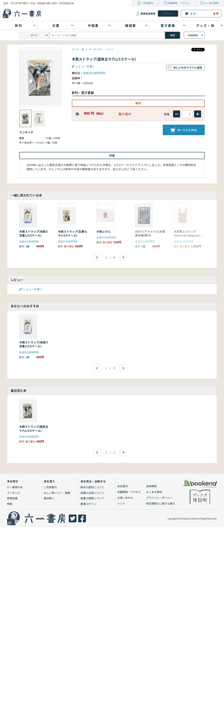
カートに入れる (184, 130)
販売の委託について (92, 487)
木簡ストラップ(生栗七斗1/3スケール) (72, 233)
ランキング (13, 493)
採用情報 (151, 486)
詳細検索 (193, 35)
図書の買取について (92, 498)
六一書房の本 (15, 487)
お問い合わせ (125, 497)
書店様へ (49, 498)
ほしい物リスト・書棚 (57, 493)
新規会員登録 (148, 13)
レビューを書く (85, 66)
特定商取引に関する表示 (160, 503)
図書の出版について (92, 493)
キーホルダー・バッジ (101, 49)
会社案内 (122, 486)
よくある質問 (211, 3)
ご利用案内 (147, 3)
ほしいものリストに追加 (187, 67)
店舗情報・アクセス (179, 3)
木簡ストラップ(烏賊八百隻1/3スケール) (33, 233)
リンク (121, 503)
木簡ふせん (104, 231)
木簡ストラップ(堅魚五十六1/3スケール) (33, 428)
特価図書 (12, 498)
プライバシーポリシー (159, 497)
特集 (9, 504)
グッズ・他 (78, 49)
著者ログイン (88, 504)
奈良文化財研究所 (94, 73)
